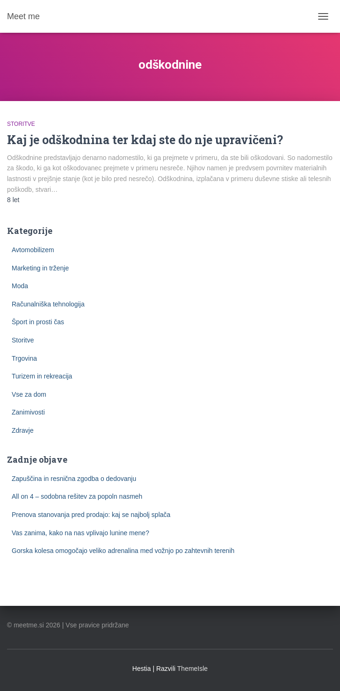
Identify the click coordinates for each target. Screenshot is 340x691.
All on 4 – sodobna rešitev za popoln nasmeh (77, 496)
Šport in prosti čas (38, 322)
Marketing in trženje (40, 268)
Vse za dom (29, 394)
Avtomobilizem (33, 250)
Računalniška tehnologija (48, 304)
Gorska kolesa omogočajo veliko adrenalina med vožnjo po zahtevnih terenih (123, 550)
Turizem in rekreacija (42, 376)
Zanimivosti (28, 412)
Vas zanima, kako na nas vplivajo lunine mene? (80, 533)
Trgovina (24, 358)
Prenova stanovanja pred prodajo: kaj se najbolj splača (91, 514)
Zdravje (23, 430)
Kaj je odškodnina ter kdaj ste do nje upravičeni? (145, 139)
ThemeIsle (192, 668)
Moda (20, 286)
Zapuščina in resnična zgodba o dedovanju (74, 478)
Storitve (21, 124)
